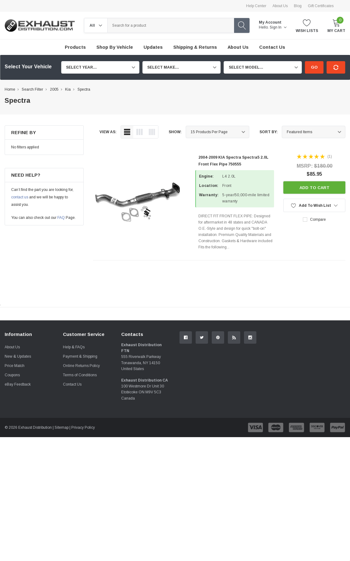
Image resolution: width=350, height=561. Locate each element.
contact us (19, 197)
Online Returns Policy (81, 435)
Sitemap (62, 497)
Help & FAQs (74, 416)
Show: (175, 132)
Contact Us (72, 454)
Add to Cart (314, 187)
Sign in (278, 27)
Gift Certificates (321, 6)
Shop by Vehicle (114, 47)
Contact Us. (324, 365)
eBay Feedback (18, 454)
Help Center (256, 6)
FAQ (61, 217)
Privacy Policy (83, 497)
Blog (298, 6)
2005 (54, 89)
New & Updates (18, 426)
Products (75, 47)
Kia (68, 89)
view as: (108, 132)
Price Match (14, 435)
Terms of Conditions (80, 444)
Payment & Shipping (80, 426)
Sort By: (268, 132)
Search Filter (32, 89)
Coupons (12, 444)
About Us (280, 6)
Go (314, 67)
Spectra (84, 89)
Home (10, 89)
